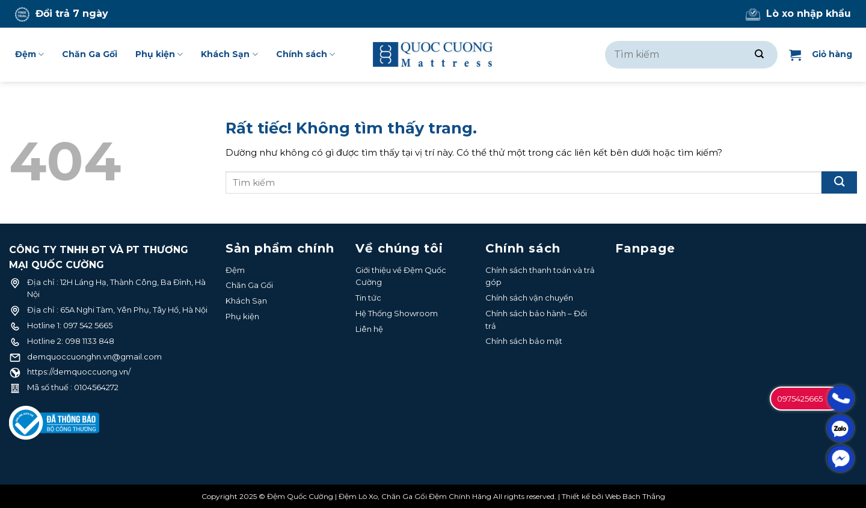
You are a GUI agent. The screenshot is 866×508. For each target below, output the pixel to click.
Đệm (29, 54)
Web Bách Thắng (635, 496)
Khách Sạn (229, 54)
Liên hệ (369, 329)
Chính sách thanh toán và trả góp (540, 276)
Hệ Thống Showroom (396, 313)
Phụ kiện (159, 54)
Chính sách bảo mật (523, 341)
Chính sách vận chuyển (529, 297)
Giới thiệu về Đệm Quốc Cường (400, 276)
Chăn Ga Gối (89, 54)
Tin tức (368, 297)
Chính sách (305, 54)
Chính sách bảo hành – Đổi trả (536, 319)
